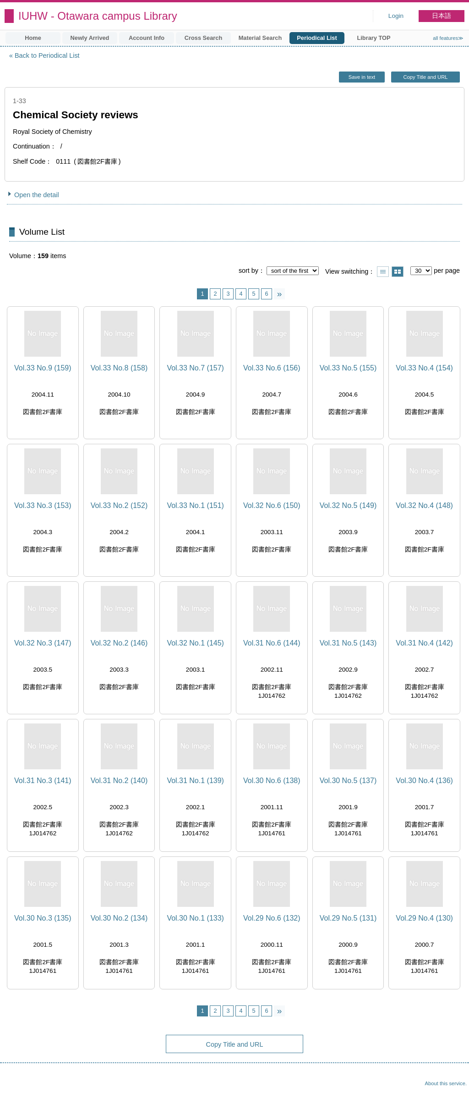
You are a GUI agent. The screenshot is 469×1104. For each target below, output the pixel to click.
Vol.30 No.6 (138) (271, 780)
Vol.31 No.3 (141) (42, 780)
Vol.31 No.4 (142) (424, 643)
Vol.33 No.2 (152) (119, 505)
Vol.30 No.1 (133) (195, 918)
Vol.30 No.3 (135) (42, 918)
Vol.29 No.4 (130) (424, 918)
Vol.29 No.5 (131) (348, 918)
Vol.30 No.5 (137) (348, 780)
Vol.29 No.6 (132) (271, 918)
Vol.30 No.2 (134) (119, 918)
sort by (248, 270)
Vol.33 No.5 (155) (348, 368)
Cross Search (204, 37)
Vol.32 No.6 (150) (271, 505)
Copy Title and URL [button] (425, 77)
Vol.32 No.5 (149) (348, 505)
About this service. (446, 1083)
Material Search (260, 37)
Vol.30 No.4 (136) (424, 780)
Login (396, 15)
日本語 (441, 15)
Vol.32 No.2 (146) (119, 643)
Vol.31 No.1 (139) (195, 780)
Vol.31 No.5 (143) (348, 643)
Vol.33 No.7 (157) (195, 368)
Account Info (146, 37)
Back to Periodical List (47, 55)
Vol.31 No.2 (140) (119, 780)
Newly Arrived (90, 37)
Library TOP (373, 37)
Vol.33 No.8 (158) (119, 368)
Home (33, 37)
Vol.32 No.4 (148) (424, 505)
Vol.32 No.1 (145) (195, 643)
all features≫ (448, 38)
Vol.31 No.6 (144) (271, 643)
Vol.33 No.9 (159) (42, 368)
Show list (383, 271)
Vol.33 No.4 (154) (424, 368)
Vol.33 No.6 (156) (271, 368)
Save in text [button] (362, 77)
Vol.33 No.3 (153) (42, 505)
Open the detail (36, 195)
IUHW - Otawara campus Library (97, 16)
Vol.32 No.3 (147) (42, 643)
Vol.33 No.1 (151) (195, 505)
